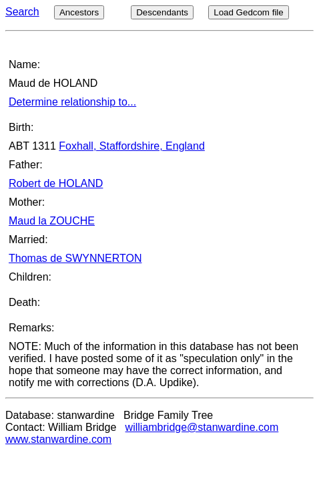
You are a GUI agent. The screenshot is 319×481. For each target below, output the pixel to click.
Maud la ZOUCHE (52, 220)
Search (22, 11)
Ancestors (79, 12)
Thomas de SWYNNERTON (75, 258)
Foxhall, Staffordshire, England (132, 146)
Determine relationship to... (72, 102)
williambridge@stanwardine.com (202, 427)
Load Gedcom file (248, 12)
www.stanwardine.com (58, 439)
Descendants (162, 12)
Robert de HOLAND (56, 183)
